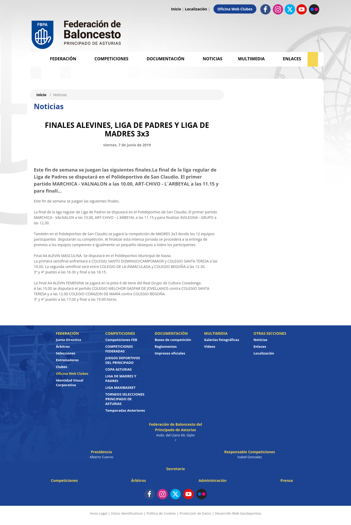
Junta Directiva (68, 339)
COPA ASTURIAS (118, 369)
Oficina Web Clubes (234, 8)
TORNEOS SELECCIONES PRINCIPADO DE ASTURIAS (124, 399)
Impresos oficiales (170, 353)
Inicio (176, 8)
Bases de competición (173, 339)
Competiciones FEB (121, 339)
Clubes (61, 366)
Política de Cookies (161, 513)
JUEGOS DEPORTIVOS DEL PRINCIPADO (122, 360)
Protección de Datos (195, 513)
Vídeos (209, 346)
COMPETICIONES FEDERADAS (119, 348)
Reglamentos (166, 346)
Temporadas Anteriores (125, 410)
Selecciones (65, 353)
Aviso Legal (98, 513)
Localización (196, 8)
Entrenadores (67, 360)
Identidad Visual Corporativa (69, 382)
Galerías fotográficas (221, 339)
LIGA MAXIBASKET (120, 387)
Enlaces (292, 59)
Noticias (212, 59)
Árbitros (63, 346)
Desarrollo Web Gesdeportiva (238, 513)
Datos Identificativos (127, 513)
